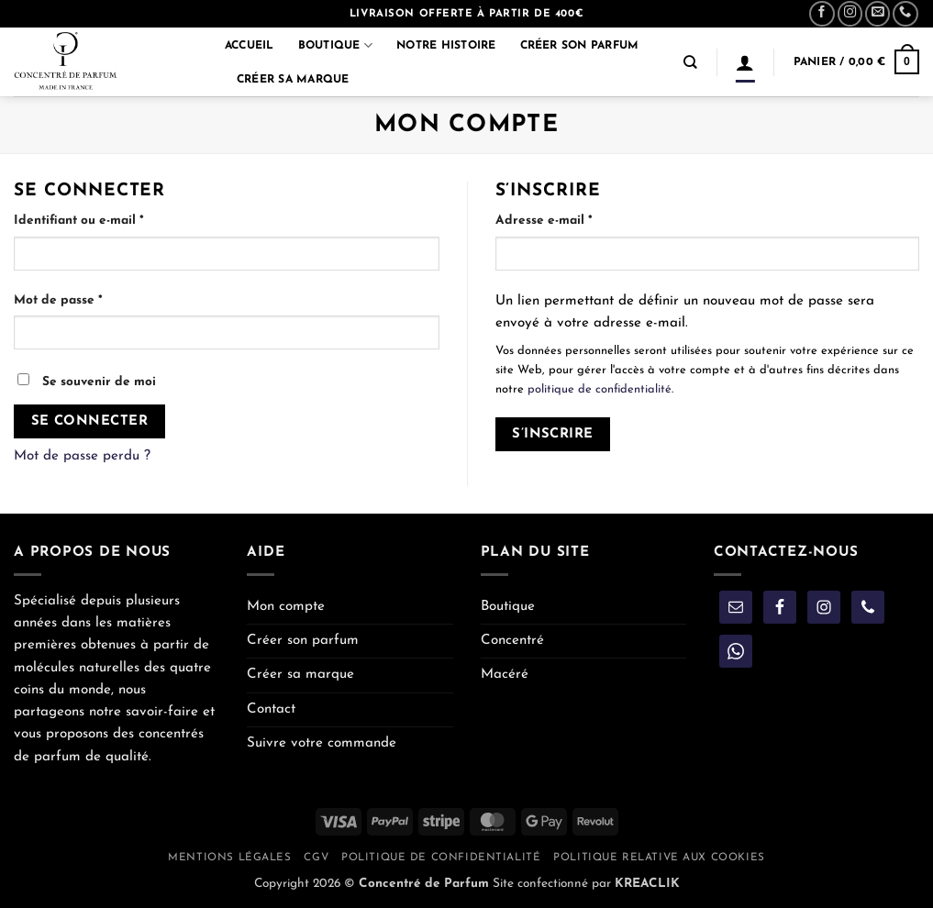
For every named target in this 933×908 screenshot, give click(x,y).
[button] (856, 61)
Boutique (335, 45)
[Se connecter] (745, 62)
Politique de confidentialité (440, 857)
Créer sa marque (293, 79)
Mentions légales (229, 857)
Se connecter (89, 421)
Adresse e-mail (578, 219)
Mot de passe (93, 298)
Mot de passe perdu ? (82, 456)
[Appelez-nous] (905, 14)
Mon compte (286, 607)
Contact (271, 709)
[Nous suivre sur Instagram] (850, 14)
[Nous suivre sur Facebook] (822, 14)
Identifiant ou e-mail (114, 219)
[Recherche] (690, 62)
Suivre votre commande (321, 743)
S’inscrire (552, 434)
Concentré (512, 641)
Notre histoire (445, 45)
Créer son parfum (579, 45)
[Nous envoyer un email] (878, 14)
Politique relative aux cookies (658, 857)
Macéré (504, 674)
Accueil (249, 45)
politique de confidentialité (600, 389)
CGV (316, 857)
